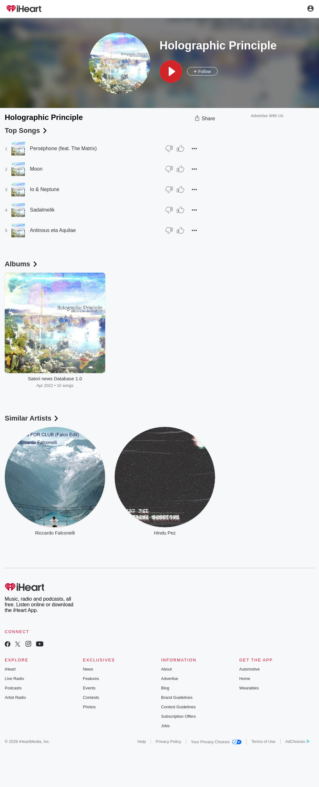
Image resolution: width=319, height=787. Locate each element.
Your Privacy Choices (216, 741)
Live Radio (14, 678)
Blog (165, 688)
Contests (91, 697)
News (88, 669)
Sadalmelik (42, 209)
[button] (171, 71)
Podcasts (13, 688)
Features (91, 678)
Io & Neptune (44, 189)
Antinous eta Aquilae (53, 230)
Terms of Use (263, 741)
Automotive (249, 669)
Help (142, 741)
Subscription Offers (178, 716)
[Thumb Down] (169, 148)
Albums (21, 264)
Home (244, 678)
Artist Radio (15, 697)
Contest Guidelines (178, 707)
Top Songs (26, 130)
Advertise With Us (267, 115)
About (166, 669)
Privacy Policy (168, 741)
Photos (89, 707)
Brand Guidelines (177, 697)
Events (89, 688)
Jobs (165, 725)
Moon (36, 169)
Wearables (249, 688)
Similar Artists (32, 418)
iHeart (10, 669)
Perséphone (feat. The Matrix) (63, 148)
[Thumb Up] (180, 148)
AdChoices (297, 741)
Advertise (169, 678)
